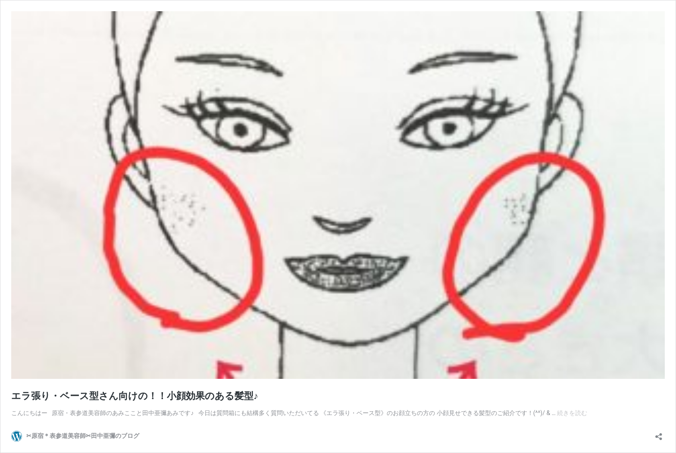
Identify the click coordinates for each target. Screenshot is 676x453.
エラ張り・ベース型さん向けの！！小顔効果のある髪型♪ (134, 396)
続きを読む (572, 412)
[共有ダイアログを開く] (659, 434)
